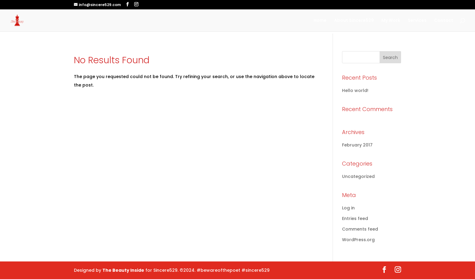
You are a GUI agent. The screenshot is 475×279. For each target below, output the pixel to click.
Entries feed (355, 218)
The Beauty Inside (123, 270)
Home (320, 20)
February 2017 (357, 145)
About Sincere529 (354, 20)
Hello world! (355, 90)
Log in (348, 208)
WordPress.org (358, 240)
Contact (443, 20)
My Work (390, 20)
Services (417, 20)
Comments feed (360, 229)
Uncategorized (358, 176)
